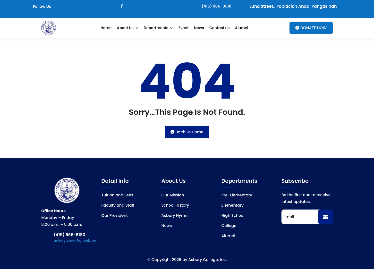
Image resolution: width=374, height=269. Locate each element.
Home (106, 27)
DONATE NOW (313, 28)
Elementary (232, 206)
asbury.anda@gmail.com (76, 240)
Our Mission (172, 195)
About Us (125, 27)
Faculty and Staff (117, 206)
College (229, 226)
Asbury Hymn (174, 216)
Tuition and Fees (117, 195)
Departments (156, 27)
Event (183, 27)
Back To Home (190, 132)
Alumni (241, 27)
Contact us (219, 27)
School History (175, 206)
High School (233, 216)
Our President (114, 216)
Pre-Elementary (236, 195)
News (199, 27)
